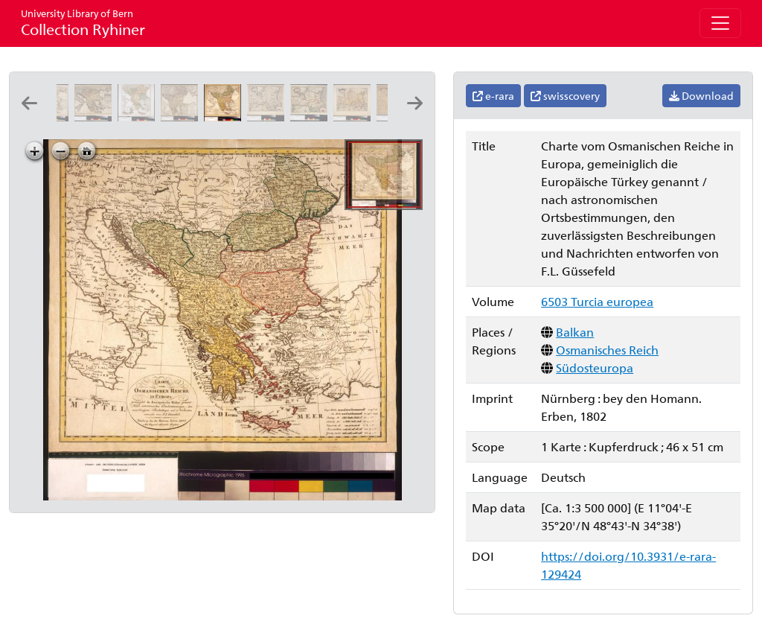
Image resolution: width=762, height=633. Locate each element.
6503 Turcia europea (597, 301)
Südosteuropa (594, 367)
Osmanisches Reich (607, 349)
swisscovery (565, 96)
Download (701, 96)
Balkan (575, 332)
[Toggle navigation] (720, 23)
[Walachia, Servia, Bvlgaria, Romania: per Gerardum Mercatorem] (268, 116)
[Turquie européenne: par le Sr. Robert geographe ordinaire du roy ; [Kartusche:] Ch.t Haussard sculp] (139, 116)
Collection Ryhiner (83, 23)
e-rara (493, 96)
